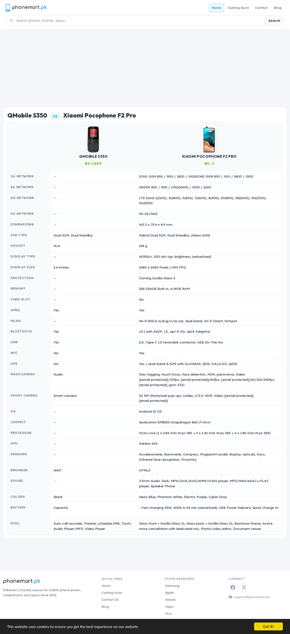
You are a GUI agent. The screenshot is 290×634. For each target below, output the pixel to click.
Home (216, 8)
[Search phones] (139, 21)
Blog (277, 8)
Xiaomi (170, 599)
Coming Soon (238, 8)
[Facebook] (233, 587)
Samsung (172, 586)
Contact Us (110, 599)
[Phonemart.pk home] (26, 7)
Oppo (169, 606)
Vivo (168, 613)
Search (274, 20)
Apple (169, 593)
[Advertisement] (145, 65)
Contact (261, 8)
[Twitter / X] (244, 587)
